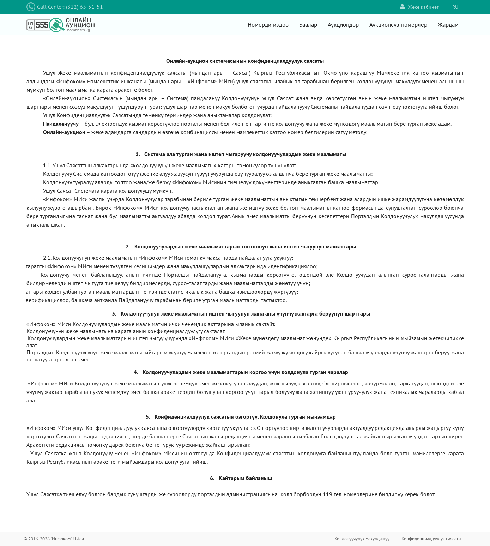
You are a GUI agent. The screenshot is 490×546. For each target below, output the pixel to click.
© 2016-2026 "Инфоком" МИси (54, 539)
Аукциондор (343, 25)
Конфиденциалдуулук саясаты (431, 539)
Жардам (448, 25)
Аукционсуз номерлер (398, 25)
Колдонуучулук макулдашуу (361, 539)
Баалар (308, 25)
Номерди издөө (268, 25)
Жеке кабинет (419, 7)
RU (455, 7)
